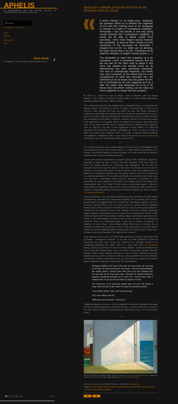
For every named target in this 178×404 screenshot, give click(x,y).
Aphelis (19, 5)
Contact (7, 36)
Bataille (106, 387)
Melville (100, 389)
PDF (131, 138)
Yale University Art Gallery (130, 377)
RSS (5, 43)
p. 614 (143, 310)
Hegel (131, 387)
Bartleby (100, 387)
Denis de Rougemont (148, 245)
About (6, 33)
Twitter (52, 396)
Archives (19, 27)
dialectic (113, 387)
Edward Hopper (122, 387)
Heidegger (137, 387)
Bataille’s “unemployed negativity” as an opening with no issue (115, 9)
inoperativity (146, 387)
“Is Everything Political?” (94, 192)
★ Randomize (9, 27)
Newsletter (9, 40)
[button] (88, 396)
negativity (107, 389)
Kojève (94, 389)
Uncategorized (134, 384)
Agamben (93, 387)
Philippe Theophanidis (94, 384)
